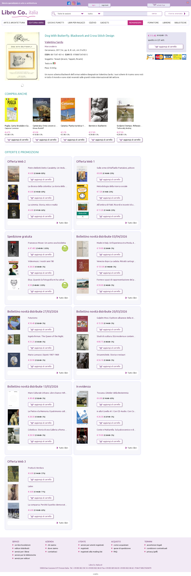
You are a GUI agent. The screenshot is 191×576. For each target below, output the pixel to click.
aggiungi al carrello (17, 140)
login (93, 5)
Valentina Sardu (54, 42)
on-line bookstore (23, 545)
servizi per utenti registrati (92, 545)
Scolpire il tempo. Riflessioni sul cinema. (134, 126)
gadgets (104, 23)
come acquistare (121, 545)
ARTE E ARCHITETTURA (14, 23)
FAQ (115, 552)
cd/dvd (92, 23)
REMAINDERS (135, 23)
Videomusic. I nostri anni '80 (41, 261)
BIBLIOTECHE (181, 23)
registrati (105, 5)
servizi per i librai (22, 552)
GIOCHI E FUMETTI (56, 23)
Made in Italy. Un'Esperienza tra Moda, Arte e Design (121, 243)
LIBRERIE (167, 23)
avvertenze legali (154, 545)
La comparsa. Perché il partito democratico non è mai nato (55, 505)
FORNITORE (153, 23)
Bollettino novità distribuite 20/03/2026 (101, 311)
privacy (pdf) (152, 552)
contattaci (52, 552)
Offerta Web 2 (16, 161)
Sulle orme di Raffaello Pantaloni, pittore (115, 168)
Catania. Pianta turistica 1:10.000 (75, 126)
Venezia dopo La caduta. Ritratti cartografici (117, 261)
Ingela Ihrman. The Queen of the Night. (46, 336)
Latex (30, 486)
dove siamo (53, 548)
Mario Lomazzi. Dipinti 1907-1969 (43, 355)
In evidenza (83, 386)
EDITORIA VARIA (36, 23)
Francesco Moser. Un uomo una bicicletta (47, 243)
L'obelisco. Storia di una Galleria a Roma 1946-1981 (51, 430)
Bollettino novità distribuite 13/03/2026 (32, 386)
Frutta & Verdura (36, 468)
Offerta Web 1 (85, 161)
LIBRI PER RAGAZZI (76, 23)
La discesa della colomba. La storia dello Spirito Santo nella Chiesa (58, 186)
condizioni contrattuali (157, 548)
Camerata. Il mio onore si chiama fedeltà (51, 126)
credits (95, 574)
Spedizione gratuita (19, 236)
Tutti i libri (63, 223)
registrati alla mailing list (91, 552)
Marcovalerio (51, 46)
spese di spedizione (122, 548)
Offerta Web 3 (16, 461)
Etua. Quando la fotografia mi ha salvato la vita (50, 280)
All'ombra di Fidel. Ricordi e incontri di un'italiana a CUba (123, 205)
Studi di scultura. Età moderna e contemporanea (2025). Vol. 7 (125, 336)
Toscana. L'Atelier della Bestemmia (112, 393)
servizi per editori (22, 558)
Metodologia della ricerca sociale (112, 186)
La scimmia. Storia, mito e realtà (42, 205)
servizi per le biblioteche (25, 555)
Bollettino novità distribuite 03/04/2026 (101, 236)
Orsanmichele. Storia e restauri (111, 355)
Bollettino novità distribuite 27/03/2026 (32, 311)
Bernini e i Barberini (97, 126)
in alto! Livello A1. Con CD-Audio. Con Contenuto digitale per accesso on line (132, 411)
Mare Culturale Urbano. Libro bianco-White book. (51, 393)
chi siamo (52, 545)
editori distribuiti (22, 548)
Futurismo (32, 318)
